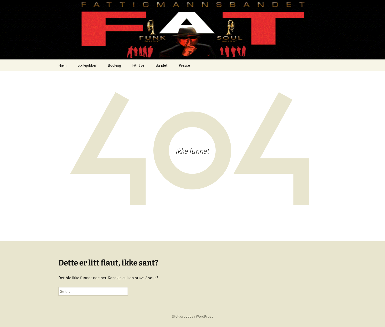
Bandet (161, 65)
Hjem (62, 65)
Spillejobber (87, 65)
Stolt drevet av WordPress (192, 316)
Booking (114, 65)
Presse (184, 65)
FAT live (138, 65)
